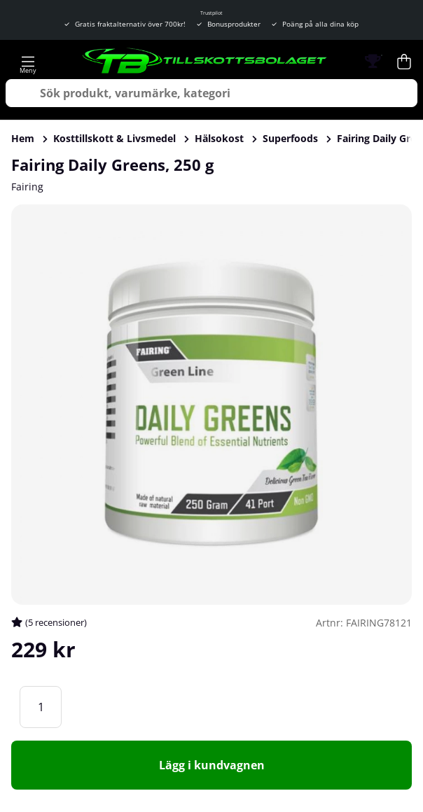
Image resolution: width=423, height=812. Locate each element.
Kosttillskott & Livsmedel (114, 138)
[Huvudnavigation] (28, 61)
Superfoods (290, 138)
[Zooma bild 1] (211, 404)
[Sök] (211, 93)
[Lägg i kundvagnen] (211, 765)
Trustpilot (211, 13)
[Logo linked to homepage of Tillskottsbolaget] (205, 61)
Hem (22, 138)
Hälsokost (219, 138)
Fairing (27, 186)
